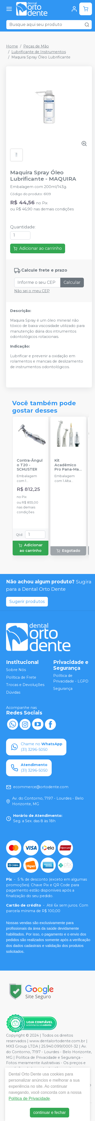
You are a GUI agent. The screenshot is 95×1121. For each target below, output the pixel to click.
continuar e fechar (49, 1112)
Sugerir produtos (27, 601)
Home (12, 46)
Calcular (72, 282)
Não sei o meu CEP (32, 291)
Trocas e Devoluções (25, 684)
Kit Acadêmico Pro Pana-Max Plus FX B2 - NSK (67, 465)
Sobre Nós (16, 669)
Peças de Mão (36, 46)
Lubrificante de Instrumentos (38, 52)
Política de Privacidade (29, 1098)
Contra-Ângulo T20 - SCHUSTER (30, 465)
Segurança (62, 688)
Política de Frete (21, 677)
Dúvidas (13, 692)
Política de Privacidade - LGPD (70, 678)
